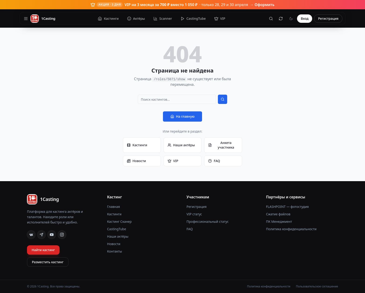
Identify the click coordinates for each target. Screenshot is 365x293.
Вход (304, 18)
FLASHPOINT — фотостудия (287, 206)
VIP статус (194, 214)
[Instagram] (62, 234)
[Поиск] (271, 18)
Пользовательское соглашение (317, 286)
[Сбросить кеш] (281, 18)
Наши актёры (181, 145)
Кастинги (137, 145)
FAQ (214, 161)
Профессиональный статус (207, 221)
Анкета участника (221, 145)
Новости (136, 161)
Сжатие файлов (278, 214)
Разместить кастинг (48, 262)
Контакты (114, 251)
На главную (182, 116)
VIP (173, 161)
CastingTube (116, 229)
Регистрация (328, 18)
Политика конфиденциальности (291, 229)
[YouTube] (51, 234)
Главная (113, 206)
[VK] (31, 234)
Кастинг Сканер (119, 221)
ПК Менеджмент (279, 221)
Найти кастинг (43, 250)
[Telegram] (41, 234)
